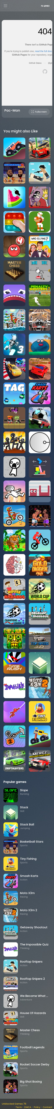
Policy (37, 1107)
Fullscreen (39, 111)
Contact (47, 1107)
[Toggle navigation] (5, 6)
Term (19, 1107)
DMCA (27, 1107)
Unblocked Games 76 (14, 1103)
